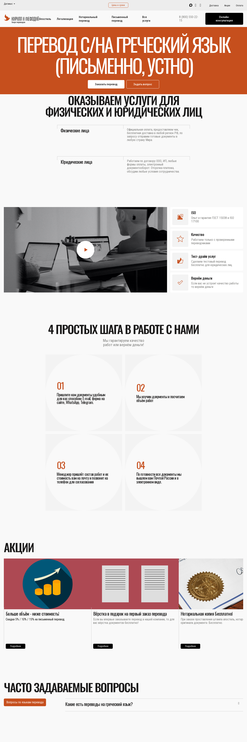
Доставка (214, 5)
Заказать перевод (106, 84)
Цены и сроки (118, 5)
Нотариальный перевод (88, 18)
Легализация (65, 19)
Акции (227, 5)
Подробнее (15, 646)
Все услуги (146, 18)
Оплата (239, 5)
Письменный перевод (120, 18)
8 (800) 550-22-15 (188, 18)
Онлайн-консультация (224, 18)
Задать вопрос (142, 84)
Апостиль (45, 19)
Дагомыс (8, 4)
